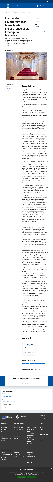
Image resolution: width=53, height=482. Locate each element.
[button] (26, 480)
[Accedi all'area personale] (47, 1)
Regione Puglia (5, 1)
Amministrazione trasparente (30, 453)
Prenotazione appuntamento (17, 453)
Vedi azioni (38, 21)
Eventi (41, 440)
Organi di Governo (4, 427)
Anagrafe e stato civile (18, 427)
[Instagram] (43, 6)
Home (2, 11)
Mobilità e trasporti (18, 438)
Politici (2, 436)
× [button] (51, 468)
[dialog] (26, 474)
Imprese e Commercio (18, 434)
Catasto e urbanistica (18, 436)
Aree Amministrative (5, 429)
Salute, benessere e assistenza (31, 440)
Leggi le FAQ (16, 458)
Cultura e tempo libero (18, 429)
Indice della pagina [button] (10, 84)
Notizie (41, 427)
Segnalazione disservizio (19, 456)
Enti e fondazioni (4, 434)
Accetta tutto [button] (22, 477)
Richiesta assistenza (18, 461)
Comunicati (12, 11)
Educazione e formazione (32, 427)
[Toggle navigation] (2, 5)
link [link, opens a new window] (38, 474)
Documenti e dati (4, 440)
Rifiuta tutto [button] (31, 477)
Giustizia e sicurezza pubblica (31, 430)
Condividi (37, 18)
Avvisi (41, 431)
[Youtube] (40, 6)
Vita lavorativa (17, 431)
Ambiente (29, 437)
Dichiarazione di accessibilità (30, 461)
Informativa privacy (31, 456)
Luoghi (41, 437)
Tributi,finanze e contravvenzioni (30, 434)
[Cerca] (50, 6)
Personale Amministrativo (6, 438)
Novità (7, 11)
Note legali (29, 458)
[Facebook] (37, 6)
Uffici (2, 431)
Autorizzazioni (30, 443)
